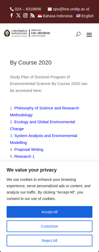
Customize (49, 226)
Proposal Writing (28, 149)
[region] (49, 206)
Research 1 (24, 156)
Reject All (49, 240)
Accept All (49, 212)
